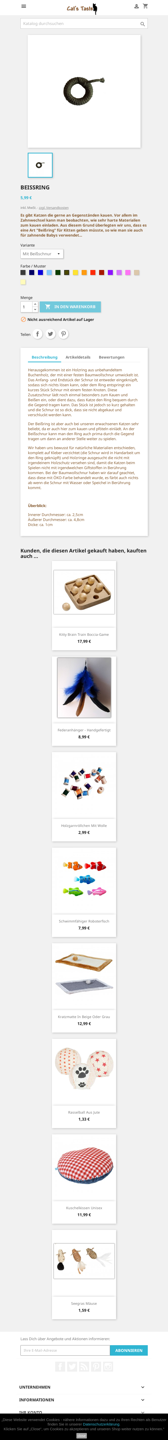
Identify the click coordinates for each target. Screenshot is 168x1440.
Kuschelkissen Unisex (84, 1207)
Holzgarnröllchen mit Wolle (84, 825)
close (82, 1436)
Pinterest (63, 334)
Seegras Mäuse (84, 1303)
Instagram (108, 1367)
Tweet (50, 334)
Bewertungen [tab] (112, 357)
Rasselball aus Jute (84, 1112)
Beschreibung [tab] (44, 357)
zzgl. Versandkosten (54, 207)
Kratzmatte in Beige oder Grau (84, 1016)
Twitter (72, 1367)
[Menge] (26, 306)
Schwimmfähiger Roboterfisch (84, 921)
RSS (84, 1367)
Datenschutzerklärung (101, 1424)
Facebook (60, 1367)
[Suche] (84, 23)
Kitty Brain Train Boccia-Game (84, 634)
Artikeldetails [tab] (78, 357)
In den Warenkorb (70, 307)
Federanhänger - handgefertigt (84, 730)
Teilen (37, 334)
